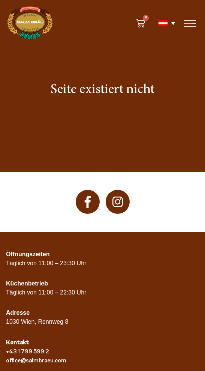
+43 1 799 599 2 (27, 351)
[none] (163, 23)
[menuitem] (163, 23)
